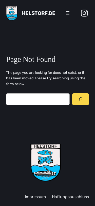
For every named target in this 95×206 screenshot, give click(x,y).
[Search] (80, 99)
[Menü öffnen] (68, 13)
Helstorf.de (38, 13)
